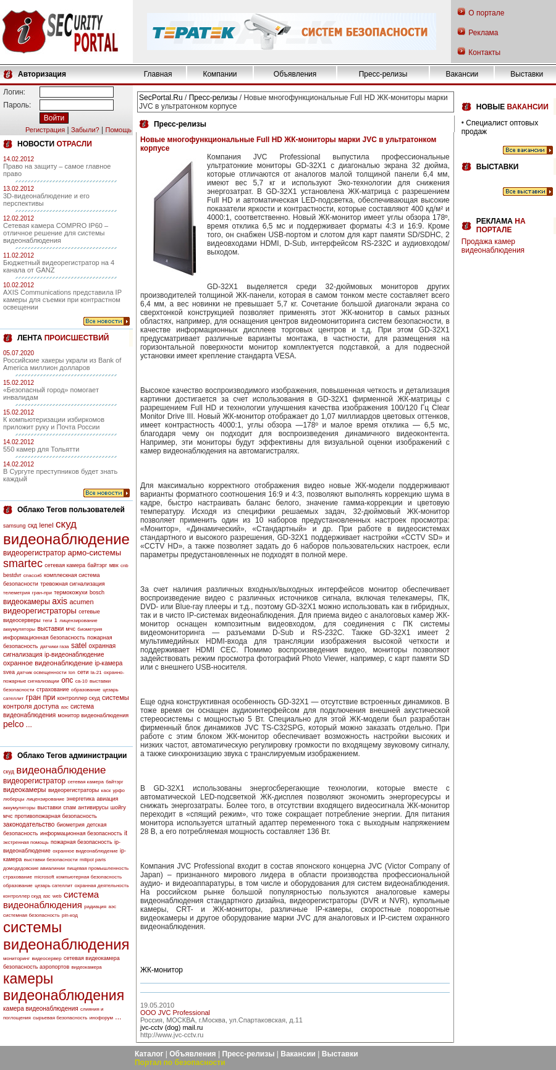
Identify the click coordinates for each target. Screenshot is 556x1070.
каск (106, 790)
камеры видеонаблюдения (63, 987)
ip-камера (108, 663)
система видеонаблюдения (51, 899)
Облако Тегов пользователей (71, 509)
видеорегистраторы (40, 610)
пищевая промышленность (97, 868)
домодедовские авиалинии (34, 868)
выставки (50, 628)
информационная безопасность (44, 637)
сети (82, 672)
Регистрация (45, 129)
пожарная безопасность (81, 842)
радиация (95, 906)
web (57, 896)
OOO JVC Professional (175, 1012)
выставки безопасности (51, 859)
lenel (46, 525)
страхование (52, 689)
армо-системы (95, 552)
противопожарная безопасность (56, 816)
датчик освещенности (41, 672)
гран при (41, 697)
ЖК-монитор (161, 970)
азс (65, 707)
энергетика (81, 799)
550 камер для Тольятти (41, 449)
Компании (220, 74)
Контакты (484, 52)
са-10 (81, 681)
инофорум (101, 1018)
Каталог (149, 1054)
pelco (13, 724)
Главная (158, 74)
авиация (108, 799)
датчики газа (54, 646)
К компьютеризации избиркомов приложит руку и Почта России (53, 423)
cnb (124, 565)
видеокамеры (26, 601)
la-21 (96, 672)
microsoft (44, 877)
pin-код (70, 915)
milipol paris (93, 859)
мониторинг (16, 958)
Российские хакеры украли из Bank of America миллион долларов (62, 363)
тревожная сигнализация (72, 584)
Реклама (483, 32)
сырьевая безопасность (60, 1018)
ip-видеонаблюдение (74, 654)
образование (86, 690)
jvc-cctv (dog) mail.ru (171, 1027)
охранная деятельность (102, 885)
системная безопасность (31, 915)
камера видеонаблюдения (40, 1008)
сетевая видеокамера (92, 958)
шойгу (118, 807)
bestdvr (12, 575)
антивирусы (93, 807)
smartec (23, 563)
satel (78, 645)
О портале (486, 13)
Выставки (526, 74)
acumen (81, 601)
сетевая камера (64, 565)
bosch (97, 592)
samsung (14, 526)
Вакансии (461, 74)
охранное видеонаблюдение (48, 663)
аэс (112, 906)
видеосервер (46, 958)
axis (59, 601)
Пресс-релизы (383, 74)
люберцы (13, 799)
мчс (70, 629)
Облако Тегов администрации (72, 755)
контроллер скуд (78, 698)
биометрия (89, 629)
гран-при (42, 593)
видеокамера (87, 967)
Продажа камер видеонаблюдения (492, 246)
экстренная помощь (26, 842)
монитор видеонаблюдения (93, 715)
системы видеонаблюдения (66, 936)
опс (67, 680)
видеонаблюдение (66, 539)
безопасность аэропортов (36, 967)
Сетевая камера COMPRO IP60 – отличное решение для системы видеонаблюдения (55, 233)
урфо (119, 790)
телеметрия (16, 593)
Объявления (295, 74)
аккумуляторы (19, 629)
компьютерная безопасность (89, 877)
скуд (66, 524)
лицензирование (78, 620)
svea (9, 672)
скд (32, 525)
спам (69, 807)
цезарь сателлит (53, 885)
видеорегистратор (34, 553)
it (125, 833)
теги (47, 620)
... (29, 724)
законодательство (28, 824)
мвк (114, 565)
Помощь (118, 129)
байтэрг (97, 565)
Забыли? (85, 129)
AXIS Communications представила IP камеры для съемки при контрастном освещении (62, 300)
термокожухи (70, 592)
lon (72, 672)
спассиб (32, 575)
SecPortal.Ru (161, 97)
